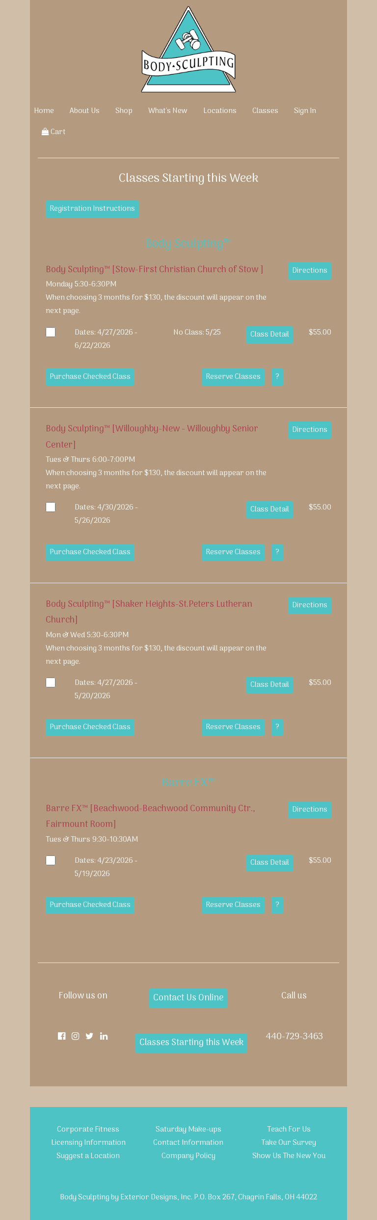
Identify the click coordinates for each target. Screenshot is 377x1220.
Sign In (305, 111)
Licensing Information (88, 1143)
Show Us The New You (288, 1156)
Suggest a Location (88, 1156)
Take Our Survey (288, 1143)
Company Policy (188, 1156)
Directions (309, 271)
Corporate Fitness (88, 1129)
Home (44, 111)
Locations (220, 111)
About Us (85, 111)
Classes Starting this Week (191, 1043)
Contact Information (188, 1143)
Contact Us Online (188, 998)
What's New (168, 111)
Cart (54, 132)
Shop (124, 111)
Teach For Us (289, 1129)
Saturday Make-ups (188, 1129)
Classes (265, 111)
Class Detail (269, 334)
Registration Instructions (92, 209)
